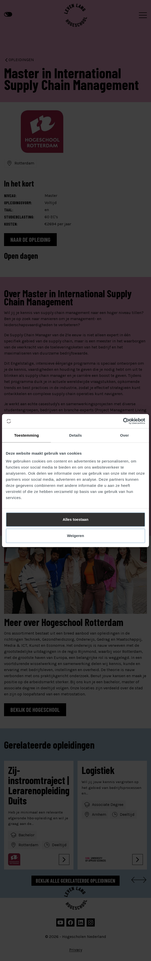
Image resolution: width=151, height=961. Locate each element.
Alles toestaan (75, 519)
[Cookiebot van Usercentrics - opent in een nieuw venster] (123, 421)
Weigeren (75, 535)
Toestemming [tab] (26, 435)
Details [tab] (75, 435)
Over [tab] (124, 435)
